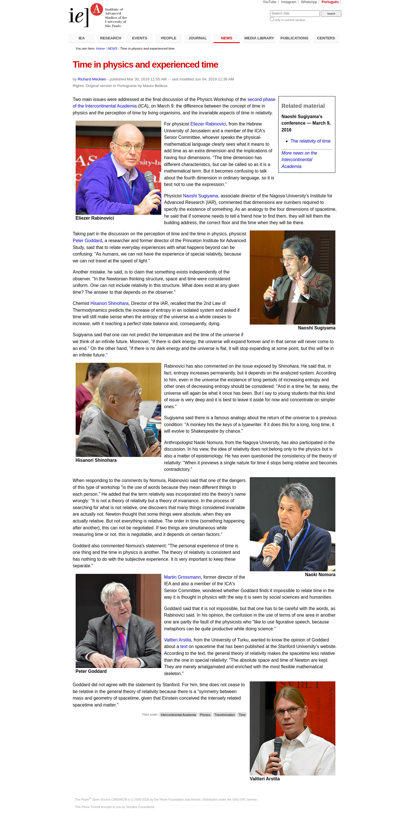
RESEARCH (110, 38)
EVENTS (139, 38)
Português (330, 2)
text (184, 646)
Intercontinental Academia (178, 714)
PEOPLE (168, 38)
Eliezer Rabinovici (208, 124)
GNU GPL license (244, 799)
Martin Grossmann (182, 577)
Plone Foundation (172, 799)
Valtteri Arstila (177, 639)
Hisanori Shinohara (109, 303)
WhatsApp (309, 2)
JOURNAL (198, 38)
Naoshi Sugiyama (200, 195)
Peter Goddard (87, 240)
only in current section (290, 20)
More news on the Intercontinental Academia (299, 160)
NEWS (226, 38)
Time (242, 714)
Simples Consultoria (140, 807)
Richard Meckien (92, 79)
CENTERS (326, 38)
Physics (205, 714)
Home (100, 48)
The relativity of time (311, 141)
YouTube (270, 2)
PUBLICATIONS (294, 38)
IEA (81, 38)
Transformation (224, 714)
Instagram (289, 2)
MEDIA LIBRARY (259, 38)
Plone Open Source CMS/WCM (104, 799)
